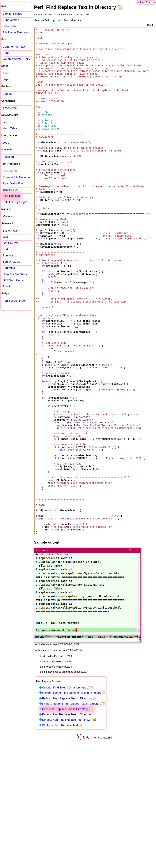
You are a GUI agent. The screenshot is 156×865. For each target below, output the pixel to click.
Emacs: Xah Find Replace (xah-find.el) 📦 (69, 832)
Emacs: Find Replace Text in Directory (67, 826)
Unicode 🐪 (10, 171)
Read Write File (13, 183)
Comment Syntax (14, 46)
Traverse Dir (11, 189)
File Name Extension (16, 32)
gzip (5, 236)
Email (6, 286)
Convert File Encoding (17, 177)
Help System (11, 26)
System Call (10, 230)
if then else (10, 108)
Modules (8, 216)
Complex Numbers (15, 274)
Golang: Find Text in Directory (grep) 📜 (68, 799)
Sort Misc (9, 267)
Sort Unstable (11, 261)
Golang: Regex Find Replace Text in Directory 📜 (74, 805)
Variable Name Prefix (16, 59)
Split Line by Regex (15, 202)
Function (8, 156)
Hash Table (10, 128)
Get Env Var (10, 243)
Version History (12, 13)
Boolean (8, 93)
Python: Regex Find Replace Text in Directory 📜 (73, 816)
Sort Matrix (10, 255)
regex (6, 79)
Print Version (11, 20)
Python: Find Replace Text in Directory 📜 (69, 810)
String (6, 73)
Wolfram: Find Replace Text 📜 (62, 837)
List (5, 122)
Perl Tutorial (147, 2)
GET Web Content (14, 280)
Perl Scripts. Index (14, 300)
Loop (6, 142)
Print (6, 52)
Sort (5, 249)
